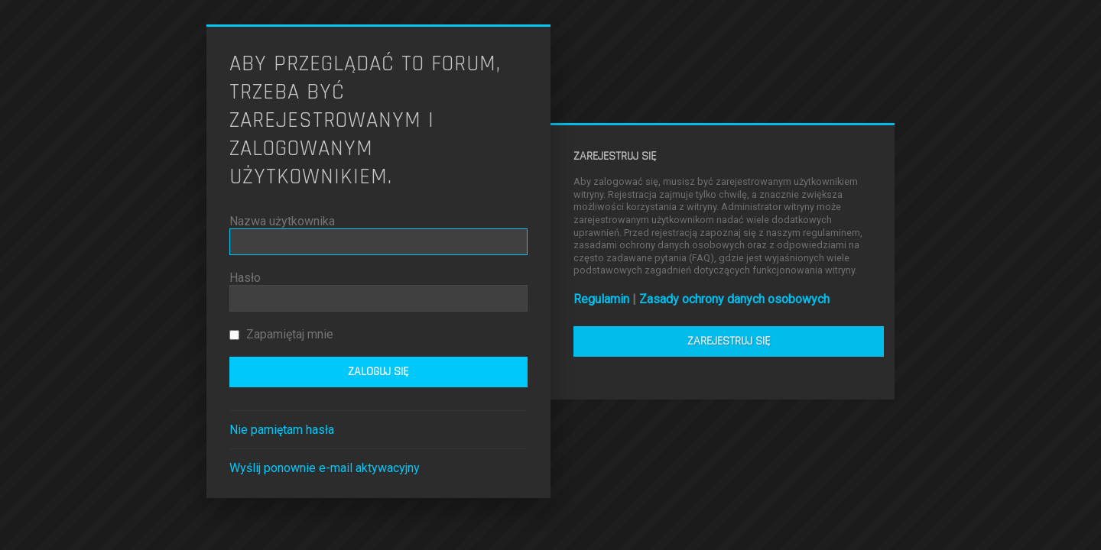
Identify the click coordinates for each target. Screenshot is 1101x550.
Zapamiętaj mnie (281, 334)
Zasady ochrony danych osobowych (734, 299)
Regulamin (601, 299)
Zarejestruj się (729, 341)
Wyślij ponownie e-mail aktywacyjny (324, 468)
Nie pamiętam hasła (281, 429)
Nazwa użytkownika (282, 221)
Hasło (245, 277)
